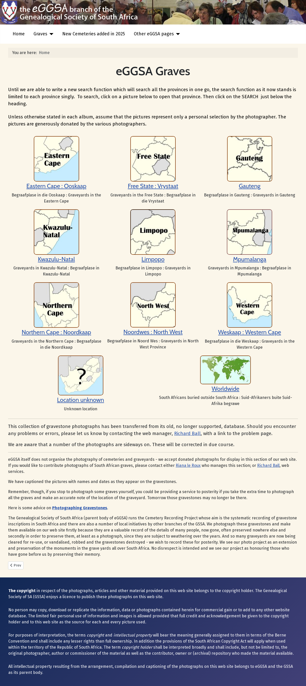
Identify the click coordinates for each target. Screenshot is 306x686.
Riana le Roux (188, 465)
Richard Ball (187, 433)
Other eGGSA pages (154, 34)
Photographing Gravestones (79, 507)
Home (19, 34)
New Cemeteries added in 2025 (93, 34)
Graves (40, 34)
